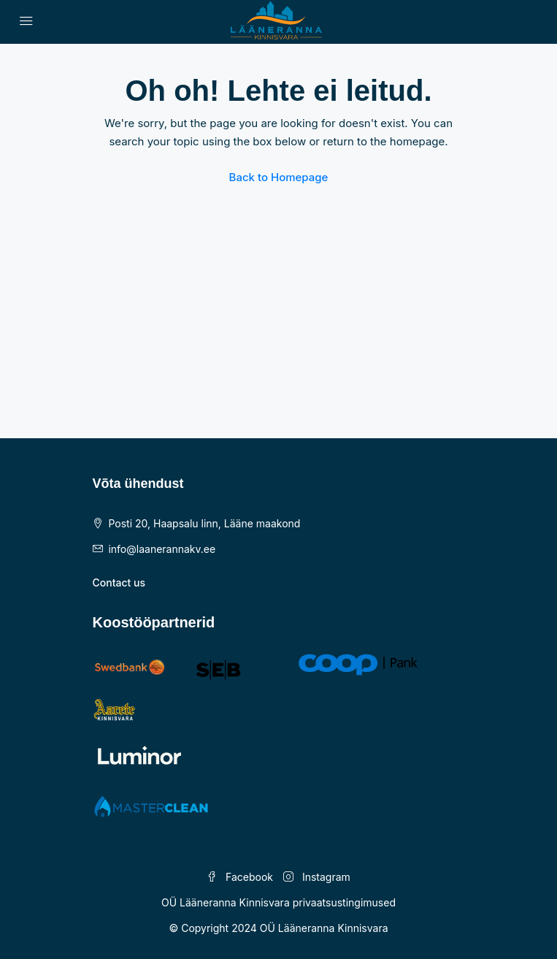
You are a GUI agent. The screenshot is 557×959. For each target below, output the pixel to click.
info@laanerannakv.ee (161, 549)
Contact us (119, 582)
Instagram (316, 877)
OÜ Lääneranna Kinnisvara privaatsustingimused (278, 902)
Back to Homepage (279, 177)
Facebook (240, 877)
